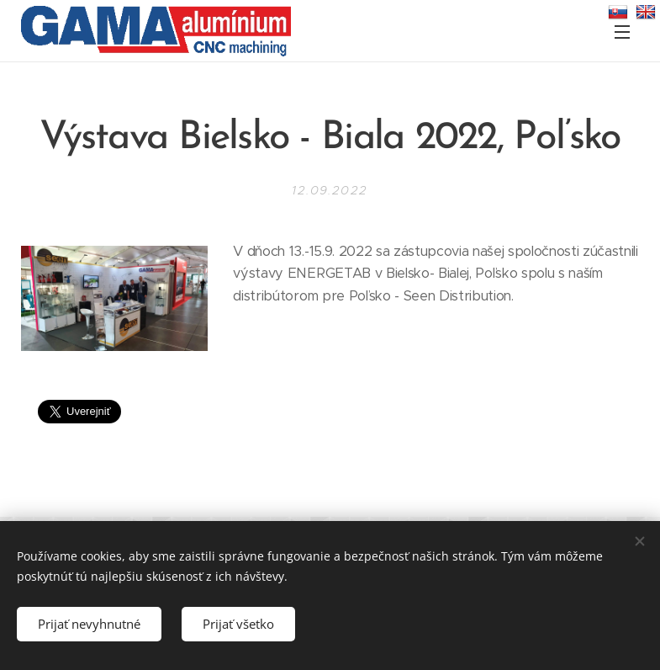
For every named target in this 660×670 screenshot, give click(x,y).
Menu (622, 32)
